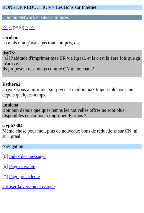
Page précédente (24, 176)
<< (5, 27)
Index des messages (27, 156)
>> (32, 27)
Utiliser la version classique (28, 186)
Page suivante (22, 166)
